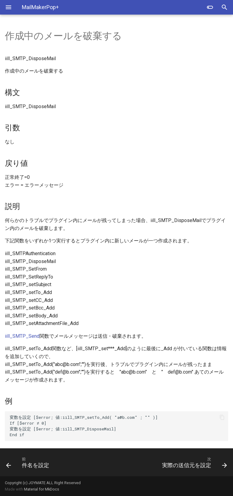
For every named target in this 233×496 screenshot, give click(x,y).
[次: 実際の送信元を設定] (174, 462)
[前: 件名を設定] (58, 462)
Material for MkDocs (41, 489)
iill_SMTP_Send (22, 336)
